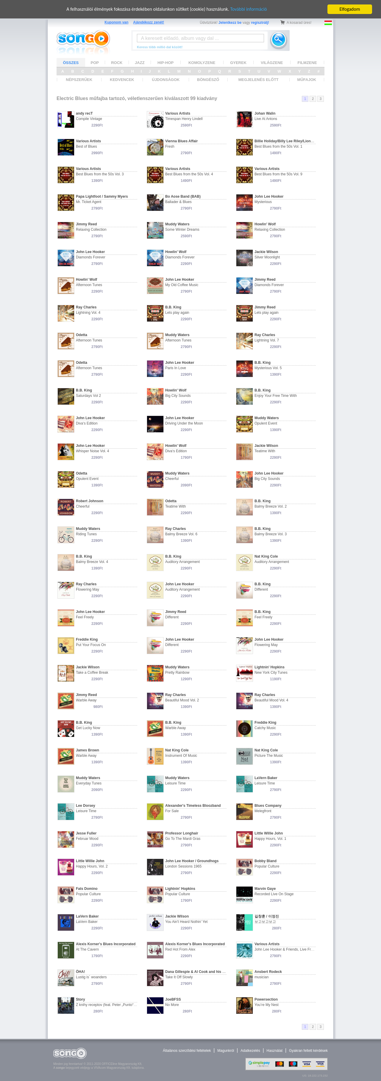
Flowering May (87, 589)
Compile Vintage (89, 119)
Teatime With (264, 451)
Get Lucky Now (88, 728)
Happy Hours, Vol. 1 (270, 839)
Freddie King (87, 639)
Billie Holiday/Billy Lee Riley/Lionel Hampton (292, 141)
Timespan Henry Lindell (184, 119)
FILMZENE (307, 62)
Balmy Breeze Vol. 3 (270, 534)
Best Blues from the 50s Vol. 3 (100, 174)
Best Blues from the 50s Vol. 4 (189, 174)
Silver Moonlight (267, 257)
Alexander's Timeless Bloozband (193, 806)
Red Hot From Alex (180, 949)
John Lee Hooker (268, 196)
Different (261, 589)
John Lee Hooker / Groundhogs (191, 861)
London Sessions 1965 (183, 866)
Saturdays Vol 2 (88, 396)
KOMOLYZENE (202, 62)
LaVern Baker (265, 778)
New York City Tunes (271, 672)
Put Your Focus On (91, 645)
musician (261, 977)
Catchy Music (265, 728)
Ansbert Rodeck (268, 972)
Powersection (266, 999)
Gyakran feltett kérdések (308, 1051)
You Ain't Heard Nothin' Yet (186, 922)
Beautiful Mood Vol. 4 (271, 700)
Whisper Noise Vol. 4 (92, 451)
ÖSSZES (71, 62)
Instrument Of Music (181, 756)
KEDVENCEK (122, 79)
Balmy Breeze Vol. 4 (92, 562)
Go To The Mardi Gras (182, 839)
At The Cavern (87, 949)
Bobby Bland (265, 861)
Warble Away (86, 700)
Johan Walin (264, 113)
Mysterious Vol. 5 (268, 368)
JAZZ (140, 62)
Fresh (169, 146)
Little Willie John (268, 833)
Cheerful (172, 479)
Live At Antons (265, 119)
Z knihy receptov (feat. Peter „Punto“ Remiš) (111, 1005)
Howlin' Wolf (265, 224)
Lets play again (177, 313)
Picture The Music (268, 756)
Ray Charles (86, 307)
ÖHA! (80, 972)
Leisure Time (175, 783)
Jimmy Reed (86, 224)
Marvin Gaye (265, 889)
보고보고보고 (265, 922)
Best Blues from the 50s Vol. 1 (278, 146)
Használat (274, 1051)
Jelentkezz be (229, 23)
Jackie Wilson (266, 252)
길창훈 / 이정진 (266, 916)
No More (172, 1005)
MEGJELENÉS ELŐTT (258, 79)
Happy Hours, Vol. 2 (92, 866)
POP (95, 62)
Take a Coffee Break (92, 672)
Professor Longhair (181, 833)
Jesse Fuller (86, 833)
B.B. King (173, 307)
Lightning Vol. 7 (266, 340)
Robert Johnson (89, 501)
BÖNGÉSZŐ (208, 79)
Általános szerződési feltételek (187, 1051)
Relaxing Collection (91, 229)
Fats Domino (87, 889)
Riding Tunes (86, 534)
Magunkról (225, 1051)
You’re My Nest (266, 1005)
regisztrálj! (260, 23)
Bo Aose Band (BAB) (183, 196)
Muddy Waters (177, 224)
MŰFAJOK (306, 79)
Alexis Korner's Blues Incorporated (105, 944)
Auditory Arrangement (182, 562)
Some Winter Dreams (182, 229)
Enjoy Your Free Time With (275, 396)
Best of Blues (86, 146)
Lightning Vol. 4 (88, 313)
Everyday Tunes (89, 783)
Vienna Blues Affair (181, 141)
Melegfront (262, 811)
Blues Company (268, 806)
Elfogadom (350, 9)
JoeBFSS (173, 999)
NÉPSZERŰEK (79, 79)
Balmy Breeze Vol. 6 (181, 534)
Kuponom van (116, 22)
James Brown (87, 750)
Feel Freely (85, 617)
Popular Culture (266, 866)
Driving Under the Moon (184, 423)
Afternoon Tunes (89, 285)
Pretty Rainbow (177, 672)
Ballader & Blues (178, 202)
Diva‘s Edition (87, 423)
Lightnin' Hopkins (269, 667)
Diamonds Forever (90, 257)
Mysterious (263, 202)
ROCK (116, 62)
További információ (248, 9)
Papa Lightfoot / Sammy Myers (102, 196)
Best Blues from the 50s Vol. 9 (278, 174)
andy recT (84, 113)
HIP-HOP (165, 62)
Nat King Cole (266, 556)
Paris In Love (175, 368)
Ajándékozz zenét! (148, 22)
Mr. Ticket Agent (88, 202)
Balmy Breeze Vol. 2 (270, 506)
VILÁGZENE (272, 62)
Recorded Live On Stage (273, 894)
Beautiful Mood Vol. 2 (182, 700)
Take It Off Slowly (179, 977)
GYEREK (238, 62)
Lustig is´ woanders (91, 977)
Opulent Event (265, 423)
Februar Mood (87, 839)
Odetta (81, 335)
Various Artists (177, 113)
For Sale (172, 811)
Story (80, 999)
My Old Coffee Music (181, 285)
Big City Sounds (177, 396)
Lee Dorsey (85, 806)
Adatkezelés (250, 1051)
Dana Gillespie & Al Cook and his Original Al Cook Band (212, 972)
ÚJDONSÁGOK (165, 79)
